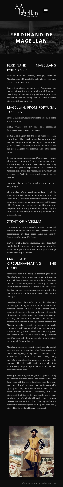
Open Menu (45, 10)
